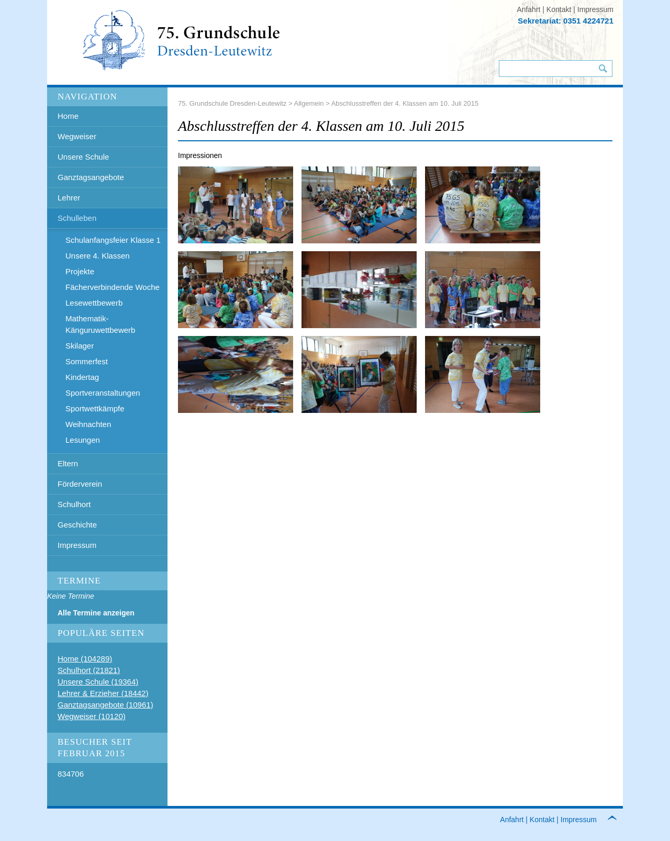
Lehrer (69, 197)
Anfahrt (528, 9)
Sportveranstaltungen (102, 392)
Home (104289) (85, 658)
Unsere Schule (83, 156)
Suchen (603, 68)
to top (618, 819)
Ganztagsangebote (91, 177)
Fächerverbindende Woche (112, 287)
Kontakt (558, 9)
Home (68, 115)
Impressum (595, 9)
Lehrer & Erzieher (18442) (103, 693)
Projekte (79, 271)
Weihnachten (88, 424)
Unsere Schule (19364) (98, 681)
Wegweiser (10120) (92, 716)
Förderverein (80, 483)
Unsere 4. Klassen (97, 255)
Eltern (68, 463)
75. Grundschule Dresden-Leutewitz (232, 103)
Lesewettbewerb (93, 302)
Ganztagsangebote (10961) (105, 704)
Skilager (79, 345)
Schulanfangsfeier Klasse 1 (113, 240)
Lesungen (82, 439)
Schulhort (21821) (89, 670)
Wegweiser (77, 136)
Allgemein (309, 103)
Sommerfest (86, 361)
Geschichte (77, 524)
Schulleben (77, 218)
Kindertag (82, 377)
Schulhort (74, 504)
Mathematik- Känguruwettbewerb (100, 324)
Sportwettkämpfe (95, 408)
